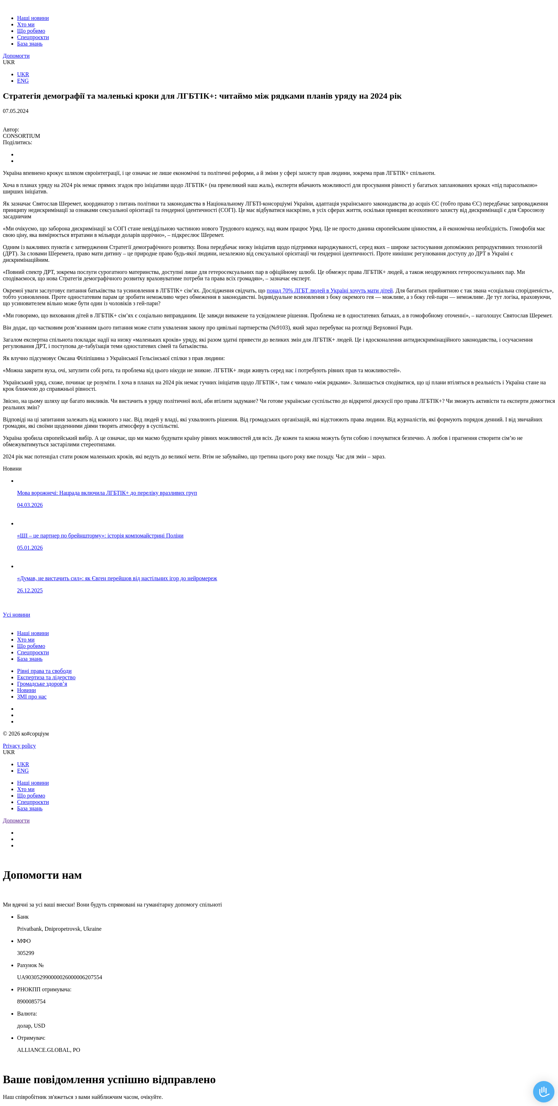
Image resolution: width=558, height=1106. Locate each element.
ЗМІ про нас (32, 697)
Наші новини (33, 18)
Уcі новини (16, 615)
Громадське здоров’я (42, 684)
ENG (23, 81)
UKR (23, 74)
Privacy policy (19, 746)
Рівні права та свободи (44, 671)
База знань (30, 44)
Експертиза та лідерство (46, 677)
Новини (26, 690)
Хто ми (26, 24)
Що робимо (31, 31)
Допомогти (16, 56)
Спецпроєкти (33, 37)
